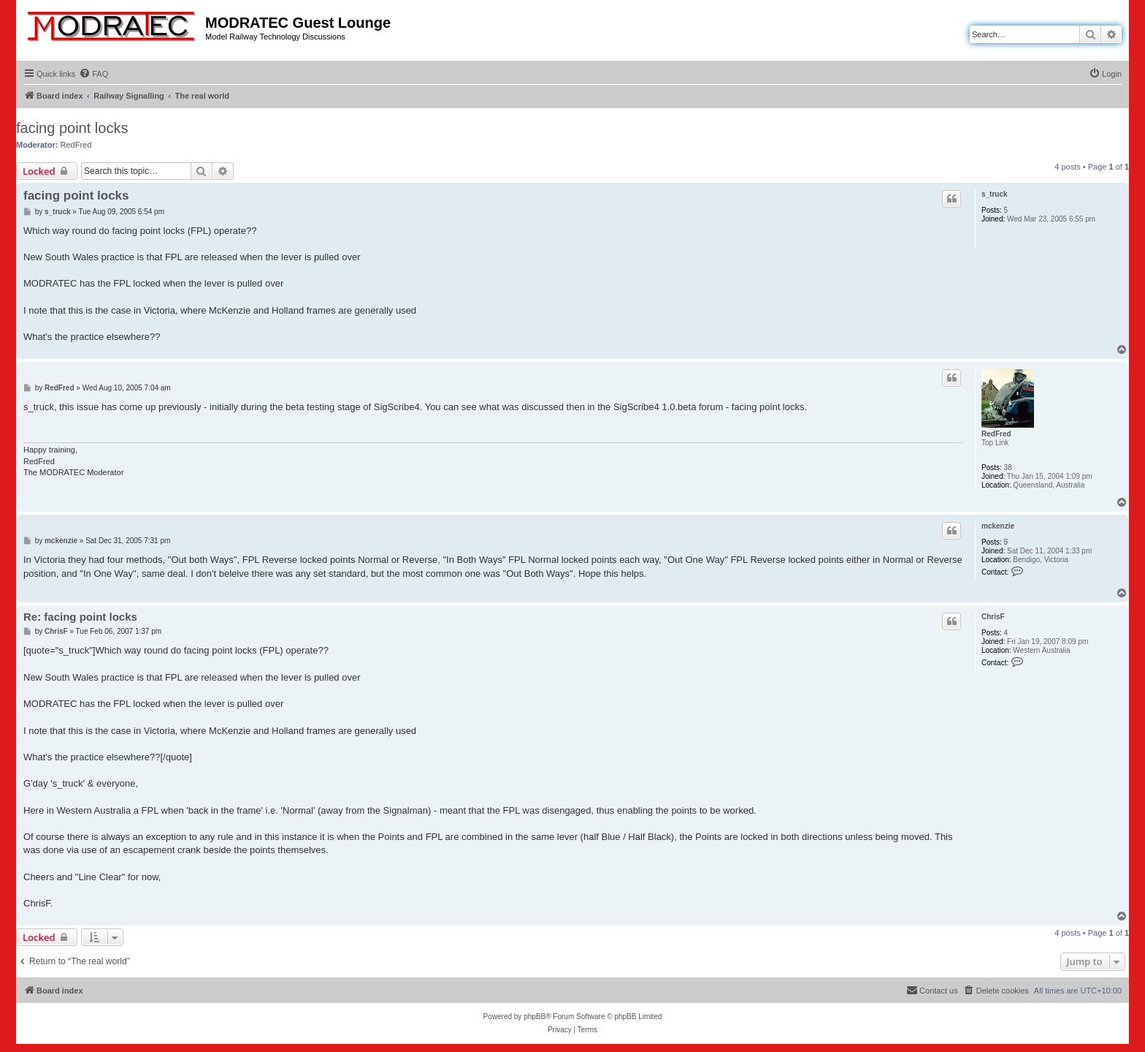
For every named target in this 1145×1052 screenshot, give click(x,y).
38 (1008, 467)
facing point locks (72, 128)
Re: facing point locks (80, 616)
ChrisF (993, 617)
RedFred (76, 144)
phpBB (534, 1017)
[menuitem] (93, 74)
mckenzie (997, 526)
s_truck (994, 194)
